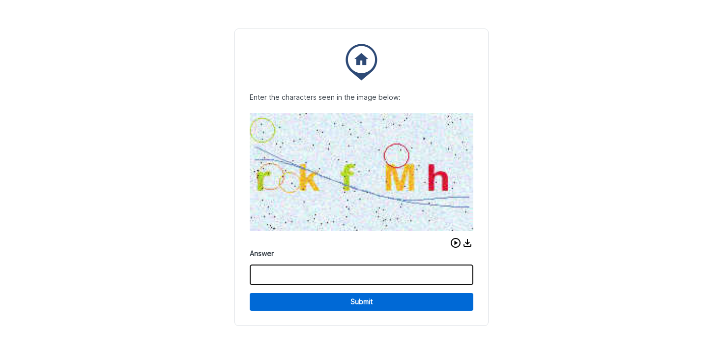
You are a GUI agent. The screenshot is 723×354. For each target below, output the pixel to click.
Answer (262, 253)
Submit (361, 301)
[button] (456, 243)
